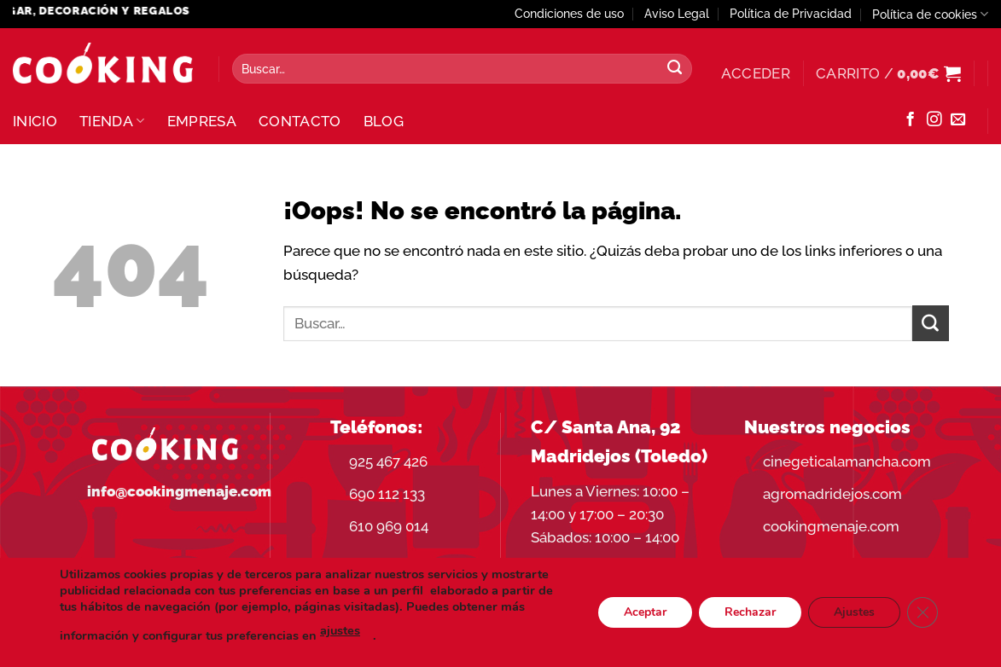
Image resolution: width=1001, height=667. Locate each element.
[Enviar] (675, 69)
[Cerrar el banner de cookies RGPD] (922, 612)
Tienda (112, 121)
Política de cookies (930, 14)
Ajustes (854, 612)
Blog (384, 121)
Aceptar (645, 612)
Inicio (35, 121)
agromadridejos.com (832, 493)
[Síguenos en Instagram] (934, 120)
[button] (755, 73)
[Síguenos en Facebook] (910, 120)
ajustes (340, 630)
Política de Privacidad (791, 13)
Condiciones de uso (569, 13)
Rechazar (750, 612)
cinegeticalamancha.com (847, 461)
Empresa (201, 121)
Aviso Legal (676, 13)
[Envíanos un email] (958, 120)
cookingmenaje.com (831, 526)
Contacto (300, 121)
